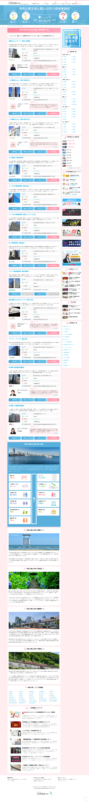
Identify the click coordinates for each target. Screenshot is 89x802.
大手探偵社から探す (15, 779)
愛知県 (64, 94)
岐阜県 (64, 91)
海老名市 (12, 697)
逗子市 (52, 693)
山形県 (74, 62)
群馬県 (64, 71)
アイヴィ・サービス (18, 339)
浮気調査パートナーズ (67, 365)
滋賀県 (64, 99)
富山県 (74, 81)
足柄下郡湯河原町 (13, 702)
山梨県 (64, 87)
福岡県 (64, 124)
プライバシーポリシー (62, 780)
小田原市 (32, 693)
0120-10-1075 (36, 256)
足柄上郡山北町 (23, 701)
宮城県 (74, 59)
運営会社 (59, 779)
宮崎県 (74, 129)
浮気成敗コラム (41, 780)
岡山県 (64, 111)
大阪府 (64, 101)
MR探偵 (16, 367)
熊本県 (74, 126)
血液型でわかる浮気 (47, 779)
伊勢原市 (52, 695)
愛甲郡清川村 (33, 702)
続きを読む (56, 69)
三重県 (74, 94)
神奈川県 (65, 77)
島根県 (74, 109)
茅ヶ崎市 (42, 693)
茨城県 (64, 69)
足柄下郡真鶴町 (54, 701)
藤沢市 (21, 693)
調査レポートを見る (28, 74)
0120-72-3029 (36, 352)
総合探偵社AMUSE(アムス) (21, 300)
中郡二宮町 (32, 699)
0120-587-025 (36, 314)
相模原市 (32, 691)
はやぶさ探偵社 (66, 357)
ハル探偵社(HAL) (19, 80)
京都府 (74, 99)
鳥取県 (64, 109)
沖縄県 (74, 132)
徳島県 (74, 114)
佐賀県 (74, 124)
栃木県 (74, 69)
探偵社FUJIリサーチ (19, 41)
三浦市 (11, 695)
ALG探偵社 (16, 158)
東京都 (74, 74)
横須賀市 (42, 691)
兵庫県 (74, 101)
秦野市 (21, 695)
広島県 (74, 111)
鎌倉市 (11, 693)
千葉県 (64, 74)
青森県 (74, 56)
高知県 (64, 119)
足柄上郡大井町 (54, 699)
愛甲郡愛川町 (23, 702)
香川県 (64, 116)
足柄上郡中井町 (43, 699)
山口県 (64, 114)
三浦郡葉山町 (53, 697)
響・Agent (65, 339)
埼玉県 (74, 71)
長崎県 (64, 126)
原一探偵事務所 (17, 243)
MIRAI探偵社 (66, 355)
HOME (8, 779)
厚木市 (31, 695)
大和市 (41, 695)
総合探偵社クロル (67, 349)
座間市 (21, 697)
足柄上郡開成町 (33, 701)
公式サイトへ (40, 74)
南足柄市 (32, 697)
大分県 (64, 129)
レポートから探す (10, 780)
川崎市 (21, 691)
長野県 (74, 87)
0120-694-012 (36, 199)
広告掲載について (72, 779)
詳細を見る (14, 74)
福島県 (64, 64)
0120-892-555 (36, 55)
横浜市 (11, 691)
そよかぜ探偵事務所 (19, 271)
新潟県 (64, 81)
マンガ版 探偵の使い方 (37, 779)
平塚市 (52, 691)
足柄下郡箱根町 (43, 701)
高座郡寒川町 (12, 699)
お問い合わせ (65, 779)
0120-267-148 (36, 380)
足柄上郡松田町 (13, 701)
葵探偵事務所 (66, 360)
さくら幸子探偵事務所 (19, 186)
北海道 (64, 56)
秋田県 (64, 62)
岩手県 (64, 59)
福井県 (74, 84)
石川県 (64, 84)
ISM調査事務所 (66, 352)
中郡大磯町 (22, 699)
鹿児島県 (65, 132)
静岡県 (74, 91)
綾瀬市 (41, 697)
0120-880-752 (36, 94)
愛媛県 (74, 116)
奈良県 (64, 104)
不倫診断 (35, 780)
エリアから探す (23, 779)
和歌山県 (74, 104)
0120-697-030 (36, 171)
